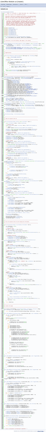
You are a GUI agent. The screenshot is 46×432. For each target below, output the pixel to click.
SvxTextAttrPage (14, 70)
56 (2, 55)
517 (2, 415)
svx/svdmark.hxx (12, 30)
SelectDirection (9, 136)
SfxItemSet (35, 43)
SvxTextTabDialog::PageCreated (13, 55)
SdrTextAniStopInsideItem (21, 152)
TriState (7, 227)
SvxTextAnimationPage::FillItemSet (13, 224)
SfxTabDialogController (12, 45)
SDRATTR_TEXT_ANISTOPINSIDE (24, 149)
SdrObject (16, 66)
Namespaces (15, 4)
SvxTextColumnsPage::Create (29, 48)
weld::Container (27, 76)
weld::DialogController (9, 77)
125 (2, 114)
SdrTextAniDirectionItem (26, 136)
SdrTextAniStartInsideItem (21, 144)
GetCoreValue (16, 296)
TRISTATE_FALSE (24, 146)
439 (2, 355)
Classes (21, 4)
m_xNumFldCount (9, 162)
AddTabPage (8, 47)
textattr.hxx (11, 28)
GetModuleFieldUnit (14, 98)
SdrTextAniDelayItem (34, 180)
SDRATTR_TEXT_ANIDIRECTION (23, 133)
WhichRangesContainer (11, 36)
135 (2, 121)
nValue (12, 161)
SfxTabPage (32, 55)
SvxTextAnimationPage (29, 101)
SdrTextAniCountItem (39, 161)
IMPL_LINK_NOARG (7, 313)
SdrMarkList (12, 61)
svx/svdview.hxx (12, 31)
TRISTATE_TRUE (24, 145)
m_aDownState (8, 139)
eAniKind (7, 129)
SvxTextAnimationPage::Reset (12, 121)
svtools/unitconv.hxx (13, 35)
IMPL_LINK (6, 403)
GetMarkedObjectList (29, 61)
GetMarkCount (23, 62)
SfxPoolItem (11, 125)
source (4, 6)
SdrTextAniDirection (12, 239)
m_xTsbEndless (9, 103)
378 (2, 308)
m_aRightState (9, 138)
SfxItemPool (8, 98)
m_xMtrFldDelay (9, 182)
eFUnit (7, 98)
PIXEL (10, 94)
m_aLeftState (8, 137)
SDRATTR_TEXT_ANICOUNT (22, 158)
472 (2, 381)
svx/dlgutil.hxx (12, 29)
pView (9, 60)
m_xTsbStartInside (11, 145)
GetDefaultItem (18, 127)
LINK (20, 101)
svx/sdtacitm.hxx (12, 32)
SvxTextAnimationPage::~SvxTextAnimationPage (14, 114)
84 (2, 76)
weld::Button (32, 403)
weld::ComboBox (34, 313)
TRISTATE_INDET (15, 80)
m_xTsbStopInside (11, 153)
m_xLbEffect (8, 101)
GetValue (34, 129)
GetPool (21, 98)
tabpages (8, 6)
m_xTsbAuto (8, 105)
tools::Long (8, 161)
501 (2, 403)
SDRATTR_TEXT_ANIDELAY (22, 177)
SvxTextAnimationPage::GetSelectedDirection (18, 415)
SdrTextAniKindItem (23, 129)
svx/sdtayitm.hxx (12, 34)
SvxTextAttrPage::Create (27, 47)
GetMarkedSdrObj (35, 66)
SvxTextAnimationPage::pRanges (23, 36)
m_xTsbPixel (8, 105)
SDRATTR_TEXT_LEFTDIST (22, 100)
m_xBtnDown (8, 111)
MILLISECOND (11, 96)
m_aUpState (8, 136)
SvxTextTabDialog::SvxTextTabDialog (12, 43)
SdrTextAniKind (14, 79)
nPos (8, 229)
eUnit (7, 100)
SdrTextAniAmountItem (34, 194)
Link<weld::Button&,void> (11, 108)
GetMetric (15, 100)
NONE (19, 79)
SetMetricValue (11, 212)
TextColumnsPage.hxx (13, 29)
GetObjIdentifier (21, 67)
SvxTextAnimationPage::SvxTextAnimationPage (13, 76)
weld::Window (22, 43)
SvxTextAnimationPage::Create (30, 48)
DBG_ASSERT (8, 99)
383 (2, 313)
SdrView (5, 44)
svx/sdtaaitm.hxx (12, 32)
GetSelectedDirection (9, 240)
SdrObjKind (8, 59)
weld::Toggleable (35, 355)
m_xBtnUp (7, 109)
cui (1, 6)
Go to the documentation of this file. (7, 11)
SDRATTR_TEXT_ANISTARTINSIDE (24, 141)
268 (2, 224)
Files (26, 4)
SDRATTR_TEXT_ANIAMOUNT (23, 191)
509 (2, 409)
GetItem (19, 125)
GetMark (28, 66)
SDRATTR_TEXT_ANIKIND (30, 125)
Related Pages (9, 4)
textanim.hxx (11, 27)
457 (2, 369)
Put (12, 232)
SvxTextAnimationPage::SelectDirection (14, 409)
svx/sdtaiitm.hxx (12, 33)
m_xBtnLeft (8, 110)
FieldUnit (6, 94)
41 (2, 43)
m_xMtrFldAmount (11, 200)
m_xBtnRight (8, 111)
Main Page (3, 4)
